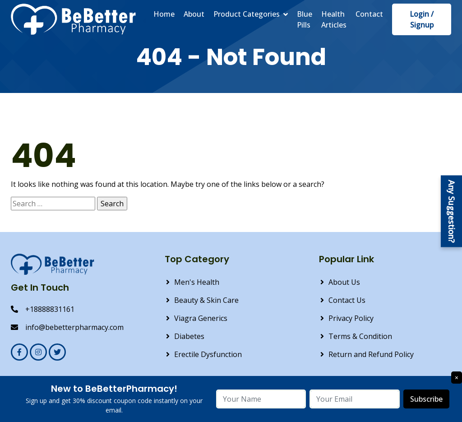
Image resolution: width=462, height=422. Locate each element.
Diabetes (189, 336)
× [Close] (456, 377)
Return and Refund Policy (371, 354)
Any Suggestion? (451, 211)
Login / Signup (422, 19)
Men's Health (196, 282)
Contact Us (346, 300)
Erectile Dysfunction (208, 354)
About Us (344, 282)
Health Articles (333, 19)
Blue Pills (304, 19)
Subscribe (426, 399)
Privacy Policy (351, 318)
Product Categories (246, 14)
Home (164, 14)
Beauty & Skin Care (206, 300)
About (194, 14)
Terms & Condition (360, 336)
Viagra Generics (200, 318)
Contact (369, 14)
